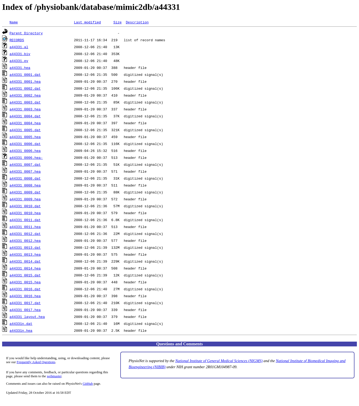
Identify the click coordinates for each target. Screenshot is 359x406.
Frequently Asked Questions (36, 362)
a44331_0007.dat (25, 164)
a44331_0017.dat (25, 302)
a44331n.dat (21, 323)
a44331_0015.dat (25, 275)
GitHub (88, 384)
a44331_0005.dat (25, 129)
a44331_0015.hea (25, 282)
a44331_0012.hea (25, 240)
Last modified (87, 22)
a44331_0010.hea (25, 212)
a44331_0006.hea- (26, 157)
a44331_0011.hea (25, 226)
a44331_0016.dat (25, 289)
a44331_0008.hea (25, 185)
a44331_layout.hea (27, 316)
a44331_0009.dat (25, 192)
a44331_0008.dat (25, 178)
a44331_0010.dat (25, 206)
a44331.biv (20, 53)
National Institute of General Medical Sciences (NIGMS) (219, 361)
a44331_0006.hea (25, 150)
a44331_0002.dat (25, 88)
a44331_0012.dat (25, 233)
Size (117, 22)
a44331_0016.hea (25, 295)
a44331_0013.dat (25, 247)
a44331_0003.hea (25, 109)
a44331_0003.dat (25, 102)
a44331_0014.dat (25, 261)
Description (137, 22)
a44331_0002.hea (25, 95)
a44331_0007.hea (25, 171)
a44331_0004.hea (25, 123)
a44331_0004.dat (25, 116)
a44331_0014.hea (25, 268)
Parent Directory (26, 33)
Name (14, 22)
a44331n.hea (21, 330)
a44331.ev (19, 60)
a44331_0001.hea (25, 81)
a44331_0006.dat (25, 143)
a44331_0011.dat (25, 219)
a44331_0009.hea (25, 199)
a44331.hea (20, 67)
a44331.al (19, 46)
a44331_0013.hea (25, 254)
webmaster (54, 376)
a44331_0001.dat (25, 74)
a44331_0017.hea (25, 309)
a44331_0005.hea (25, 136)
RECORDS (17, 40)
